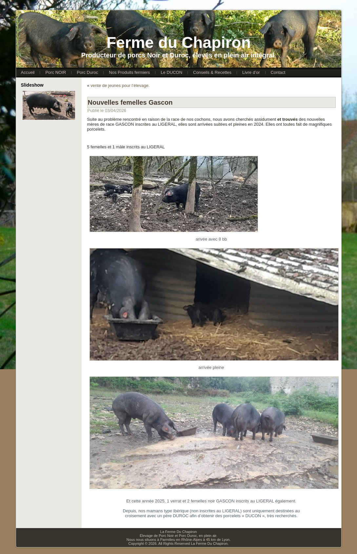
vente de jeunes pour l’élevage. (119, 85)
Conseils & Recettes (212, 72)
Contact (278, 72)
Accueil (28, 72)
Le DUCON (171, 72)
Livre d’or (251, 72)
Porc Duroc (87, 72)
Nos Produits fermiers (129, 72)
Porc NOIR (55, 72)
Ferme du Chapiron (179, 42)
